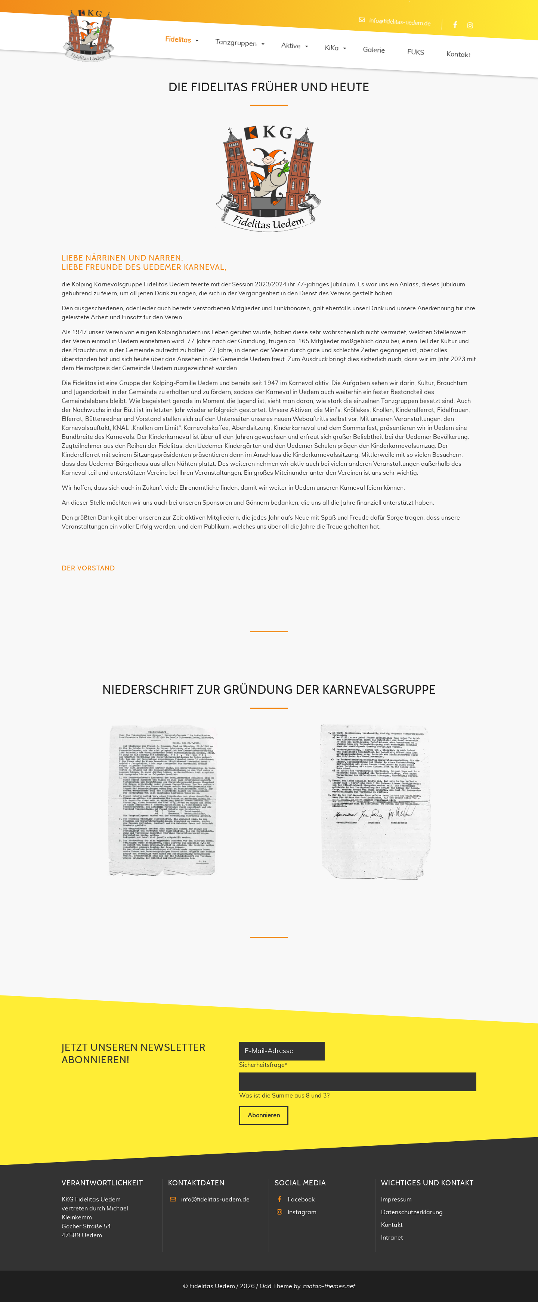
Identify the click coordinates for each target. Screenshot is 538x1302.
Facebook (301, 1200)
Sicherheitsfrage (263, 1064)
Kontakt (392, 1225)
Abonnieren (264, 1115)
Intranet (392, 1238)
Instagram (302, 1212)
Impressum (396, 1200)
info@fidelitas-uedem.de (215, 1200)
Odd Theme (276, 1286)
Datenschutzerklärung (412, 1212)
